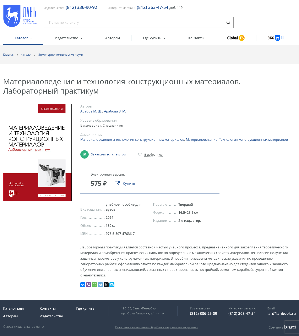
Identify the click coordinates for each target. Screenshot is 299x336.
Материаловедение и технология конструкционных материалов (132, 139)
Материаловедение (201, 139)
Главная (9, 54)
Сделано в (282, 327)
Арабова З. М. (115, 111)
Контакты (196, 38)
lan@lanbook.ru (281, 313)
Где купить (152, 38)
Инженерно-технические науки (60, 54)
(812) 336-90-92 (81, 7)
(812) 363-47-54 (152, 7)
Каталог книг (14, 308)
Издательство (67, 38)
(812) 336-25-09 (203, 313)
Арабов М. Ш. (91, 111)
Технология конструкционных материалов (253, 139)
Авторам (112, 38)
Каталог (22, 38)
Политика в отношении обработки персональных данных (156, 327)
